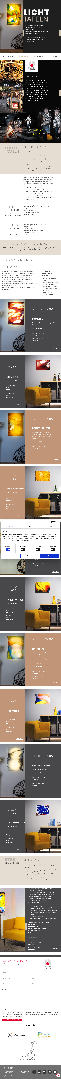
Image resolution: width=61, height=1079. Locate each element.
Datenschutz (26, 1071)
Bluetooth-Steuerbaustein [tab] (18, 259)
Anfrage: (5, 989)
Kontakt (54, 57)
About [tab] (50, 526)
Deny (11, 556)
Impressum (20, 1071)
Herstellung (8, 57)
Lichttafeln (23, 57)
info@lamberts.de (11, 1074)
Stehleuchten (40, 57)
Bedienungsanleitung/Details (13, 215)
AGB (24, 1072)
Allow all (49, 556)
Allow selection (30, 556)
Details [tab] (30, 526)
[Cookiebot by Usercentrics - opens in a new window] (52, 522)
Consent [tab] (10, 526)
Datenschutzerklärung (15, 1016)
